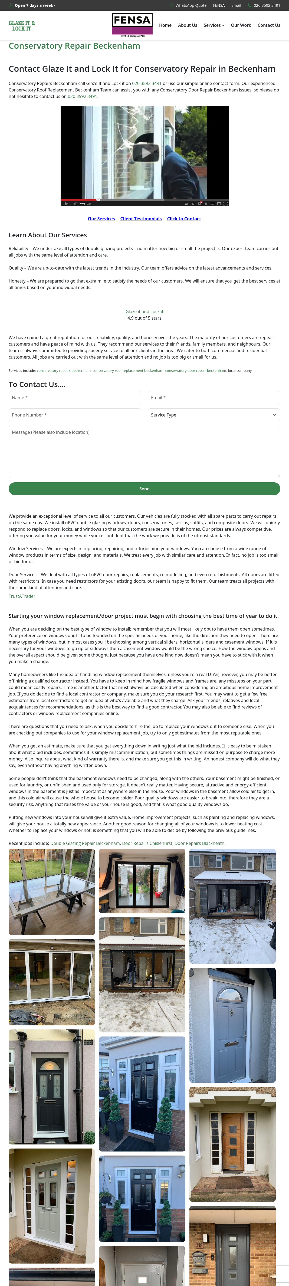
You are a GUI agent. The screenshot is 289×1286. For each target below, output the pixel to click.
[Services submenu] (223, 25)
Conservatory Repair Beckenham (74, 45)
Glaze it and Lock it (144, 312)
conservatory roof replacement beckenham (123, 372)
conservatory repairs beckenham (62, 372)
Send (144, 490)
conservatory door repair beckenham (187, 372)
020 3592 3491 (147, 83)
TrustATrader (21, 597)
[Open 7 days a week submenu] (33, 5)
